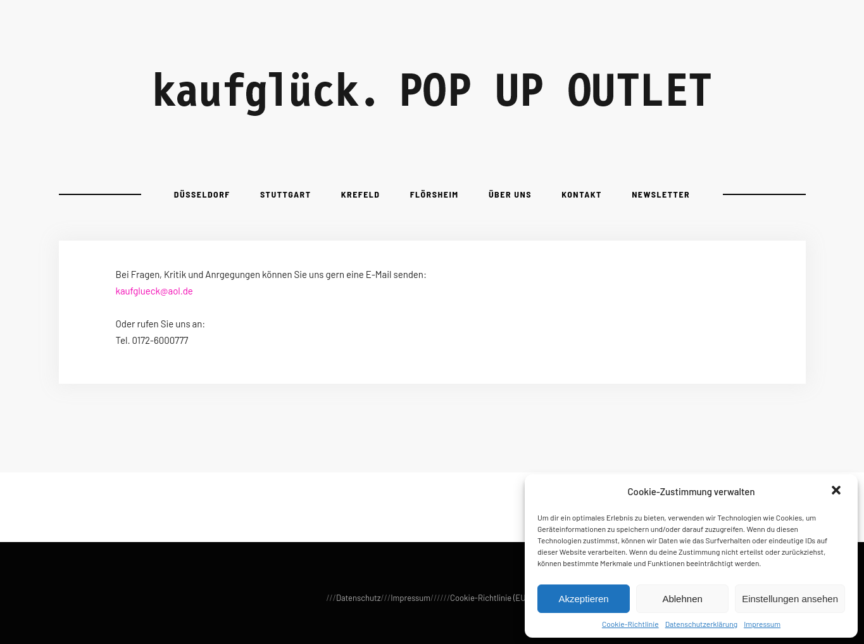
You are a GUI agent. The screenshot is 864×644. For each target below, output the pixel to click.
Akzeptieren (583, 598)
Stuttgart (285, 194)
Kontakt (581, 194)
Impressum (762, 623)
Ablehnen (682, 598)
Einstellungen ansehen (790, 598)
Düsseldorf (202, 194)
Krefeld (360, 194)
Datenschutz (358, 598)
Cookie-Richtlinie (630, 623)
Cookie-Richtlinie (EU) (489, 598)
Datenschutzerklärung (701, 623)
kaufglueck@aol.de (154, 290)
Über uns (510, 194)
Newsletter (661, 194)
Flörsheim (434, 194)
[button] (837, 491)
